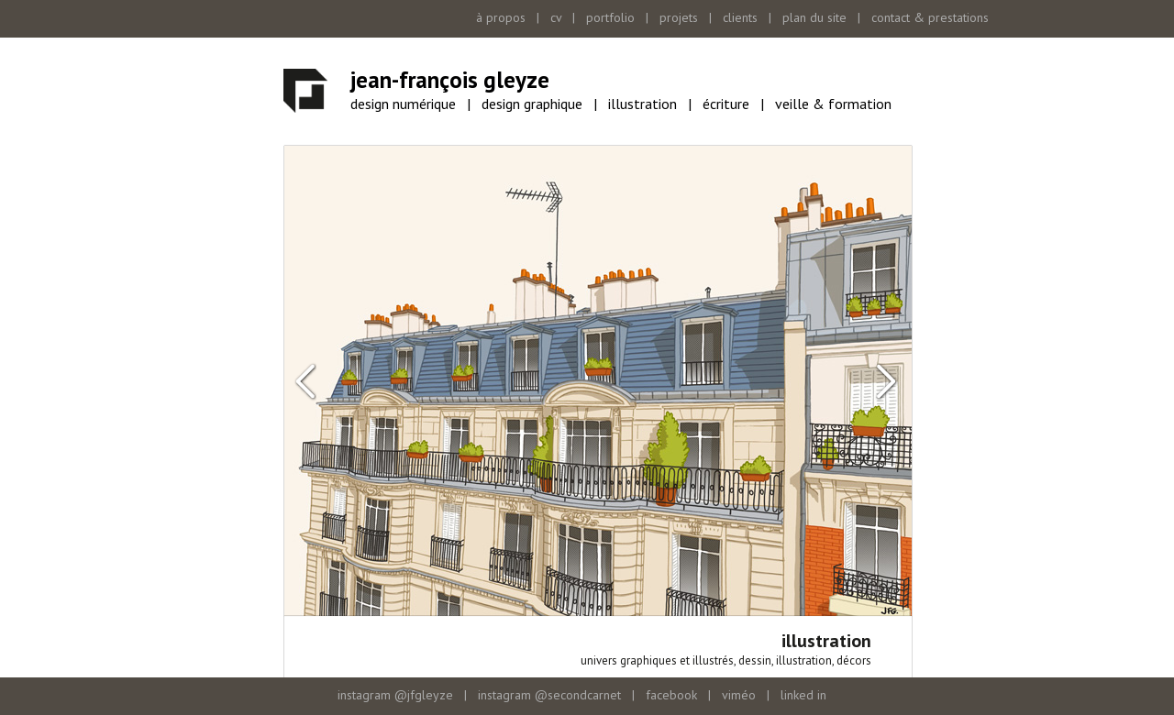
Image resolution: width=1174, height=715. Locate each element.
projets (678, 17)
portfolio (610, 17)
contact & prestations (930, 17)
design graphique (532, 103)
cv (555, 17)
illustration (642, 103)
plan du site (814, 17)
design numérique (403, 103)
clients (740, 17)
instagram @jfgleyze (395, 695)
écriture (726, 103)
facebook (671, 695)
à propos (501, 17)
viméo (739, 695)
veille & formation (833, 103)
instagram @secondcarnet (549, 695)
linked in (803, 695)
